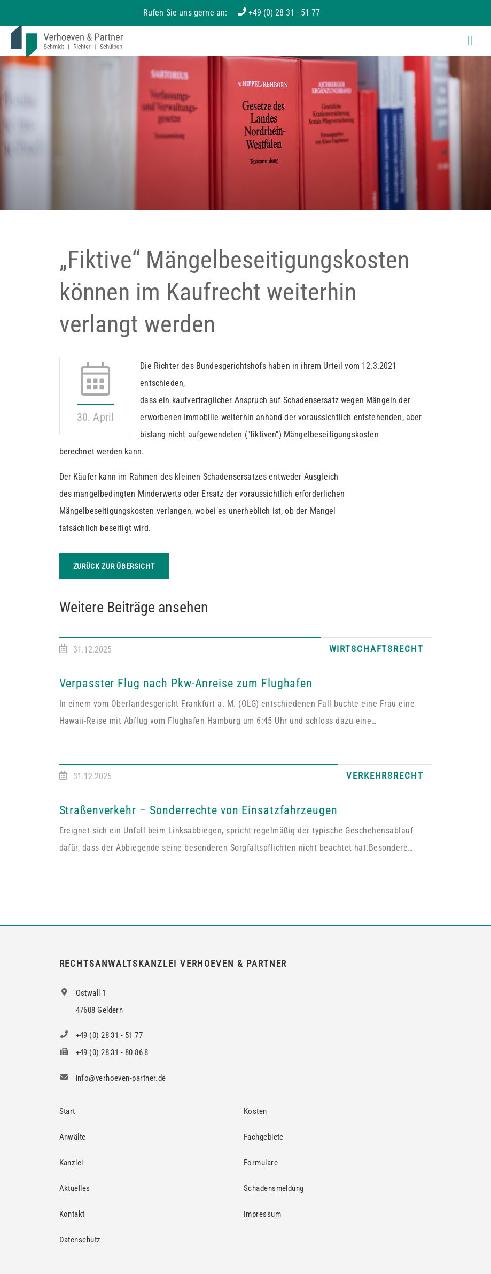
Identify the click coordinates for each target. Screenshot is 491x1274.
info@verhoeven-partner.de (112, 1078)
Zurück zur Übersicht (114, 566)
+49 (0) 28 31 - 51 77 (284, 12)
